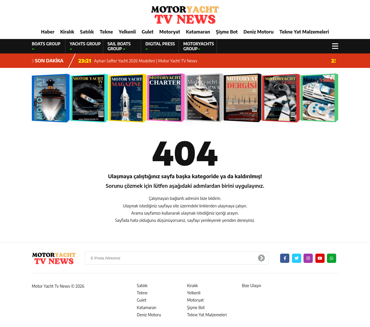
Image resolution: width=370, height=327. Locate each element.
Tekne (106, 32)
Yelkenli (127, 32)
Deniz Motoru (258, 32)
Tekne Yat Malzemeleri (304, 32)
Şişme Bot (227, 32)
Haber (47, 32)
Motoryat (169, 32)
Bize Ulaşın (251, 285)
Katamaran (198, 32)
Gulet (147, 32)
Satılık (87, 32)
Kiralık (67, 32)
